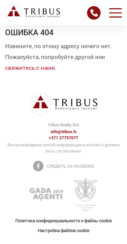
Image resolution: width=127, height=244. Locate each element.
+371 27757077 (63, 138)
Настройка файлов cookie (63, 230)
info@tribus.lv (64, 131)
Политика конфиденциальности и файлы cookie (63, 220)
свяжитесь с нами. (31, 68)
